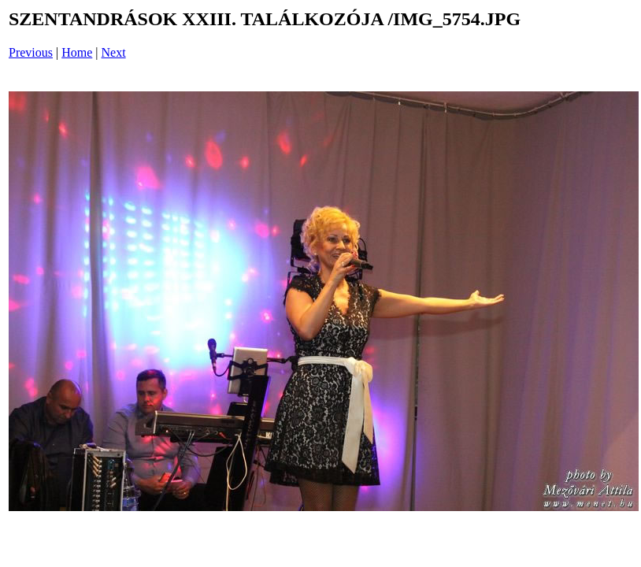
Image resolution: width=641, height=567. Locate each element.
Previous (31, 52)
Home (76, 52)
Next (114, 52)
